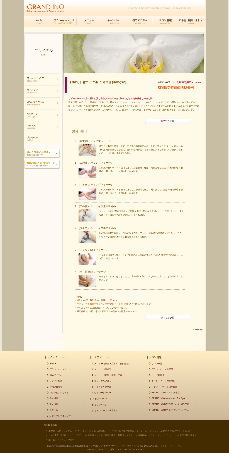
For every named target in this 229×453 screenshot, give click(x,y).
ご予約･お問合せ (190, 21)
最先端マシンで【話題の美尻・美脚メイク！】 (110, 435)
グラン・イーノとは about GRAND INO (63, 21)
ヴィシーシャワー (102, 392)
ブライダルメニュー (104, 381)
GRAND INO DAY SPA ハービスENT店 (170, 404)
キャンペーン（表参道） (106, 410)
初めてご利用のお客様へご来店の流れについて (42, 153)
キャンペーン (100, 405)
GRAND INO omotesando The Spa (168, 398)
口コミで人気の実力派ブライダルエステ (171, 431)
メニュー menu (89, 21)
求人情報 (54, 404)
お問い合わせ (56, 386)
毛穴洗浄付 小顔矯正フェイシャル (130, 431)
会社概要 (54, 398)
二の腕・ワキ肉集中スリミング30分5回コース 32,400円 (103, 304)
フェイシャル (42, 79)
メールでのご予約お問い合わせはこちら (42, 164)
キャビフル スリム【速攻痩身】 (93, 431)
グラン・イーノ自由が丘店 (164, 386)
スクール (54, 410)
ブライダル (42, 115)
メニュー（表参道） (104, 369)
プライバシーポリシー (60, 415)
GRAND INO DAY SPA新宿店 (166, 392)
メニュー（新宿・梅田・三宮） (109, 375)
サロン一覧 (157, 363)
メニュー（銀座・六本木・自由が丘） (112, 363)
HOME (38, 21)
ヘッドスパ (42, 127)
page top (197, 329)
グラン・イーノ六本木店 (163, 381)
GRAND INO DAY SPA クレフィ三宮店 (170, 410)
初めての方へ (56, 375)
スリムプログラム (42, 103)
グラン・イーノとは (59, 369)
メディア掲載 (56, 381)
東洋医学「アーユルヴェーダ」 (63, 439)
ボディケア (42, 91)
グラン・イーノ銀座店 (162, 369)
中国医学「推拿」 (188, 435)
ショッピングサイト (59, 392)
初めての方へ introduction (140, 21)
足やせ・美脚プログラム (60, 431)
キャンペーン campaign (114, 21)
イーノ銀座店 (158, 375)
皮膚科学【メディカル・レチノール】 (156, 435)
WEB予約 (167, 121)
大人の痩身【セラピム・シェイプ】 (65, 435)
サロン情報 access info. (165, 21)
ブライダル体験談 (102, 386)
